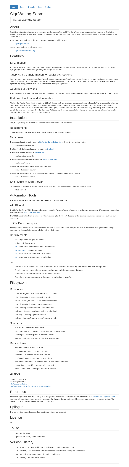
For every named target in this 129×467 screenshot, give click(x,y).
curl (16, 247)
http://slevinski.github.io (18, 384)
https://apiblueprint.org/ (32, 212)
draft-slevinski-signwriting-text (104, 397)
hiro (16, 254)
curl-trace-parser (21, 250)
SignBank (50, 149)
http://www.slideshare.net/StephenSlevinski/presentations (30, 386)
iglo (16, 257)
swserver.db (39, 152)
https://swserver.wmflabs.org (25, 51)
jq (15, 243)
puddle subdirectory (49, 159)
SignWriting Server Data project (50, 142)
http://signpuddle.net (22, 44)
